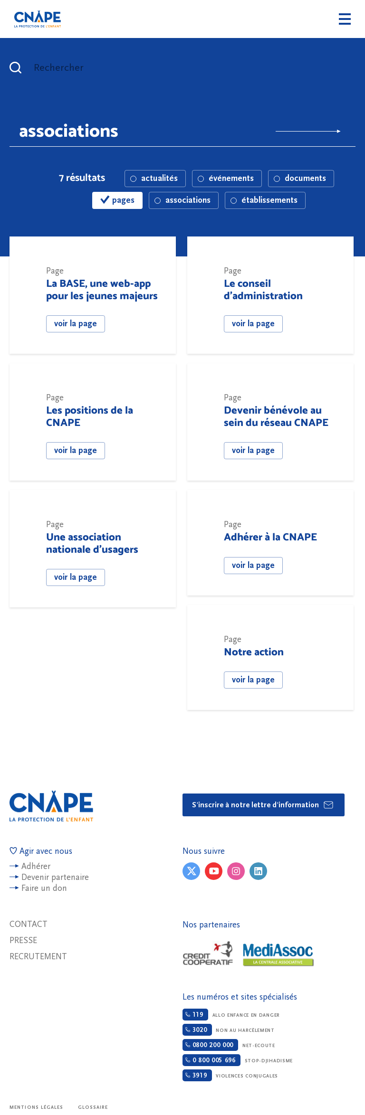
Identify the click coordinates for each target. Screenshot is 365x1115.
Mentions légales (37, 1107)
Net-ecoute (228, 1045)
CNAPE (37, 19)
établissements (264, 200)
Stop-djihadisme (237, 1060)
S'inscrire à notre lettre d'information (263, 805)
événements (226, 178)
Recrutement (38, 957)
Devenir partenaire (55, 877)
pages (117, 200)
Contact (29, 924)
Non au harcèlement (228, 1030)
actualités (154, 178)
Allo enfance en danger (231, 1015)
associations (182, 200)
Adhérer (35, 866)
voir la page (75, 324)
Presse (23, 940)
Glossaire (93, 1107)
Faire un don (44, 888)
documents (300, 178)
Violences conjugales (230, 1075)
